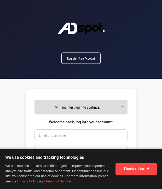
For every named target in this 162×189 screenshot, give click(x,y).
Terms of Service (58, 181)
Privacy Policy (27, 181)
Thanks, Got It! (136, 169)
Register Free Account (81, 58)
